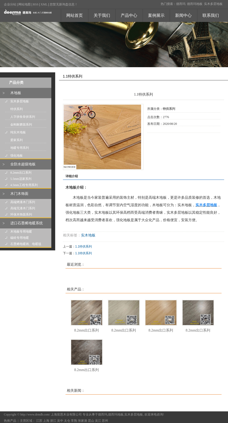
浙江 (53, 420)
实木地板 (88, 235)
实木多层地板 (213, 4)
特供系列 (16, 109)
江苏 (39, 420)
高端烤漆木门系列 (22, 202)
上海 (46, 420)
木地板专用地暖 (21, 231)
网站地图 (24, 4)
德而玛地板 (194, 4)
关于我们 (102, 15)
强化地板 (16, 155)
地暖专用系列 (19, 148)
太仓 (67, 420)
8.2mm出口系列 (20, 172)
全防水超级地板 (23, 164)
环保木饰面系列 (21, 214)
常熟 (74, 420)
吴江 (98, 420)
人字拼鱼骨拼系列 (22, 117)
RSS (35, 4)
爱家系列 (16, 140)
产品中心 (129, 15)
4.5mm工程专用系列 (24, 185)
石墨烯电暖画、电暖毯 (25, 244)
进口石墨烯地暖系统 (26, 223)
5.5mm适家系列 (20, 179)
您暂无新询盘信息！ (64, 4)
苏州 (105, 420)
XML (44, 4)
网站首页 (74, 15)
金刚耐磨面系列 (21, 124)
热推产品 (10, 420)
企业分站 (10, 4)
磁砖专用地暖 (19, 238)
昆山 (91, 420)
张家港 (82, 420)
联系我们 (210, 15)
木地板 (15, 93)
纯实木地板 (18, 132)
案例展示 (156, 15)
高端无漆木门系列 (22, 208)
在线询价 (161, 140)
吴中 (60, 420)
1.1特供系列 (83, 246)
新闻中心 (183, 15)
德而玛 (180, 4)
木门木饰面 (19, 194)
